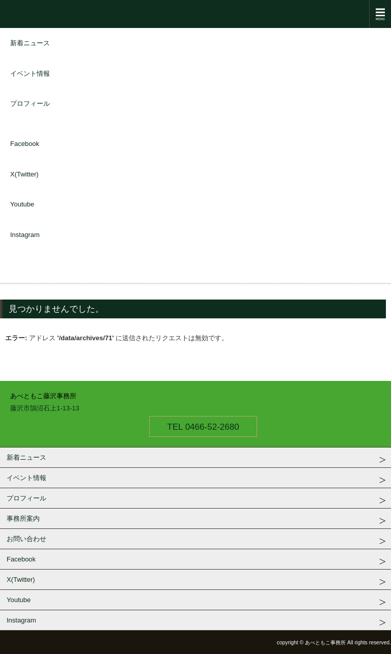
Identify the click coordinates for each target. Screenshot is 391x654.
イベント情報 (30, 73)
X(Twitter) (24, 174)
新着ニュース (30, 43)
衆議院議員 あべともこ (195, 14)
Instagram (25, 235)
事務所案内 (23, 518)
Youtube (22, 204)
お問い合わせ (26, 539)
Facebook (24, 143)
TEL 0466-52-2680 (203, 427)
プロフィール (30, 103)
